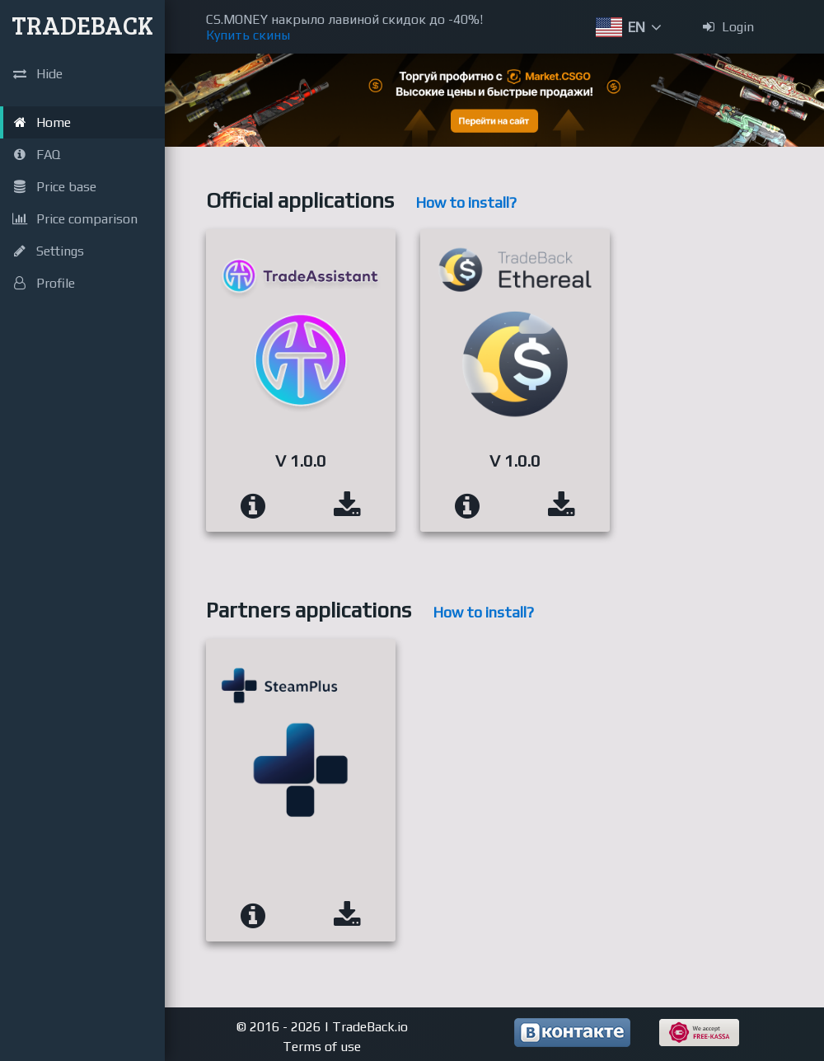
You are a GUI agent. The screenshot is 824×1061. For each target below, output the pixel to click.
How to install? (466, 202)
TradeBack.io (370, 1027)
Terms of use (322, 1046)
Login (728, 27)
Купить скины (248, 35)
